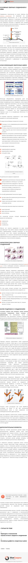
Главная (2, 548)
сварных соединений (5, 16)
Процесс (8, 548)
